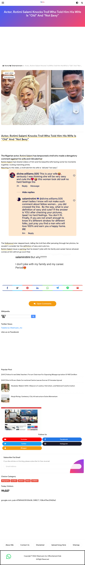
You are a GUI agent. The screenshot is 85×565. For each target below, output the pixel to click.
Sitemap (76, 545)
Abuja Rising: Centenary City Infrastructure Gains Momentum (34, 396)
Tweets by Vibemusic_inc (11, 328)
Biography (5, 481)
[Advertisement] (43, 45)
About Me (10, 545)
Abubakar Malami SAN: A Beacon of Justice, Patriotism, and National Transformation (43, 386)
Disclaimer (40, 545)
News (28, 481)
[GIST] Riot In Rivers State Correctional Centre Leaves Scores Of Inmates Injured (31, 380)
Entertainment (9, 77)
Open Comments (44, 304)
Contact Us (24, 545)
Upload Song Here (58, 545)
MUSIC (21, 481)
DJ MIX (14, 481)
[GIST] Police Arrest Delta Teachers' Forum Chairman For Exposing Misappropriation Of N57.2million (39, 375)
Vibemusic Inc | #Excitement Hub (48, 556)
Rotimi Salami (26, 155)
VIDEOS (35, 481)
